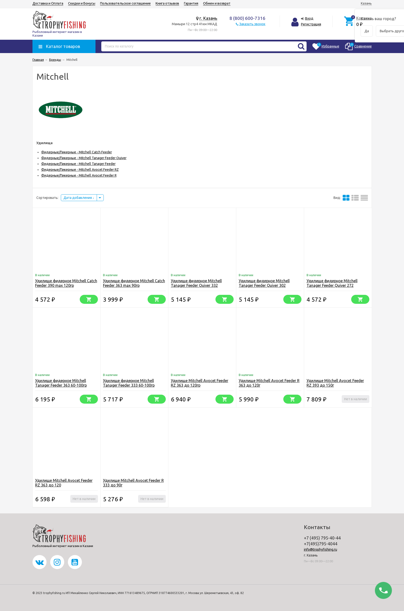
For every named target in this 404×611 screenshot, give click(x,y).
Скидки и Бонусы (81, 3)
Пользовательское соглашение (125, 3)
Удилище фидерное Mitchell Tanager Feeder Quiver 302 (264, 283)
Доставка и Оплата (47, 3)
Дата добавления (78, 198)
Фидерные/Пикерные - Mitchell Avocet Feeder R (79, 175)
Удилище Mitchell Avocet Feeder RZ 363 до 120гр (199, 382)
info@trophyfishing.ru (320, 549)
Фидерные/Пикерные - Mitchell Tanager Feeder (78, 164)
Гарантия (191, 3)
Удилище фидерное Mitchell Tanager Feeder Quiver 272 (332, 283)
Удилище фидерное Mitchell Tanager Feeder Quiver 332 (196, 283)
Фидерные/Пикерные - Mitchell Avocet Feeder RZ (80, 170)
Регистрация (311, 24)
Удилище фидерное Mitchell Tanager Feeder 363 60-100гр (61, 382)
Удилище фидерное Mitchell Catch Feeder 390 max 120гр (66, 283)
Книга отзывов (167, 3)
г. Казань (208, 18)
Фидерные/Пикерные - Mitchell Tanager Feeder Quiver (84, 158)
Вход (309, 18)
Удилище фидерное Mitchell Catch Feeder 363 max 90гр (134, 283)
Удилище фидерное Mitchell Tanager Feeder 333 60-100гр (129, 382)
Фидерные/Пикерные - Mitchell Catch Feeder (76, 152)
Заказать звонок (252, 24)
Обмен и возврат (216, 3)
